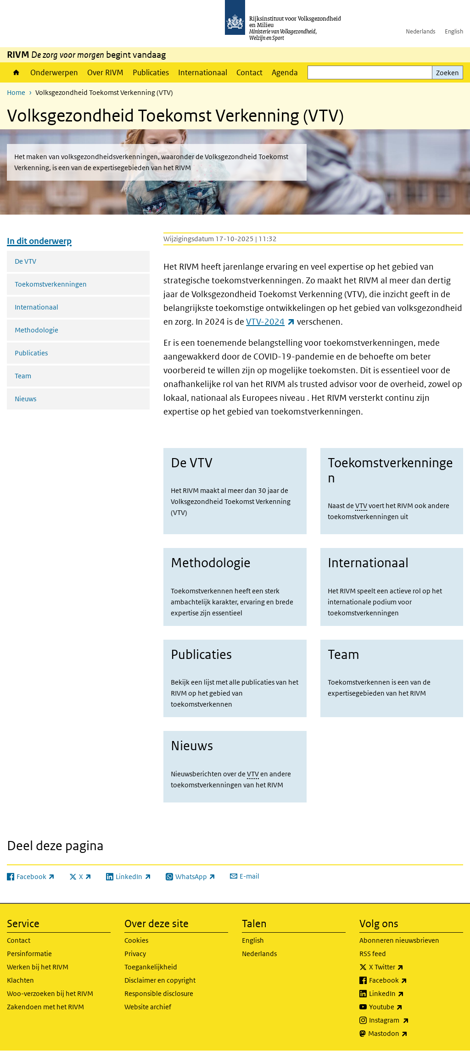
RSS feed (372, 953)
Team (23, 375)
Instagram (409, 1020)
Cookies (136, 940)
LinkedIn (406, 993)
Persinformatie (29, 953)
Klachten (20, 980)
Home (16, 72)
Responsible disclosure (158, 993)
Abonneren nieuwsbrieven (399, 940)
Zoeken (447, 72)
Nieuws (25, 398)
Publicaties (151, 72)
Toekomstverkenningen (51, 284)
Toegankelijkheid (150, 966)
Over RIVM (105, 72)
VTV (361, 505)
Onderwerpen (54, 72)
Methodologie (36, 330)
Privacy (135, 953)
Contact (249, 72)
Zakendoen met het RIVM (45, 1006)
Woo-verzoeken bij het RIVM (50, 993)
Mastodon (408, 1033)
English (454, 31)
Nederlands (421, 31)
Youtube (406, 1006)
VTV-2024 (270, 321)
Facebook (408, 980)
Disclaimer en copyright (160, 980)
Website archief (147, 1006)
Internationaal (202, 72)
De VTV (25, 261)
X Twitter (406, 967)
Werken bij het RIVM (37, 966)
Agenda (285, 72)
